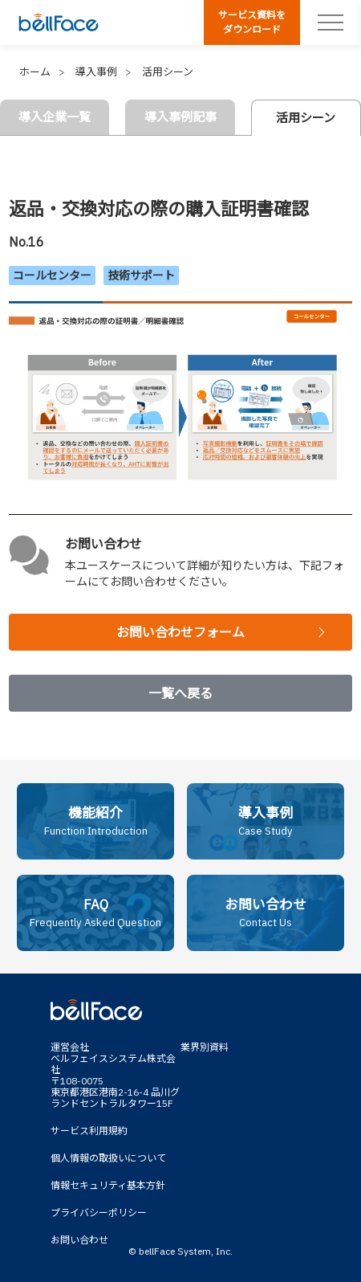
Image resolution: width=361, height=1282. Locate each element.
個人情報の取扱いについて (108, 1158)
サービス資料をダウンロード (252, 22)
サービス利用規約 (89, 1131)
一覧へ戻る (180, 693)
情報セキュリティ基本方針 (108, 1185)
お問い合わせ (79, 1240)
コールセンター (52, 275)
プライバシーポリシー (99, 1212)
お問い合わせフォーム (180, 632)
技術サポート (141, 275)
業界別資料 (204, 1047)
